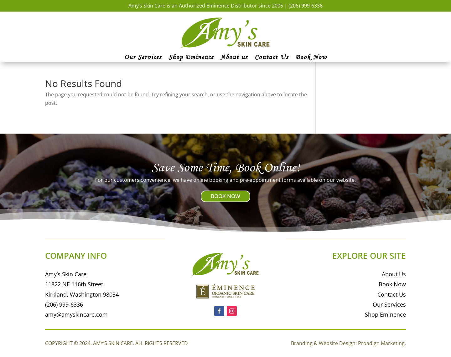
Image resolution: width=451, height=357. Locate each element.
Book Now (311, 58)
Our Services (143, 58)
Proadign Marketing (381, 343)
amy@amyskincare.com (76, 314)
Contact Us (271, 58)
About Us (394, 274)
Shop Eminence (191, 58)
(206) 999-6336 (305, 5)
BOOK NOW (225, 196)
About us (234, 58)
